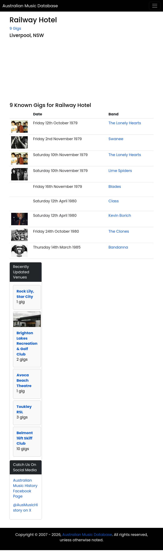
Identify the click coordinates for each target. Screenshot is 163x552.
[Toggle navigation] (155, 6)
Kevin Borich (120, 215)
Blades (115, 186)
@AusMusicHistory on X (25, 507)
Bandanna (118, 247)
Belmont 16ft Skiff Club (25, 438)
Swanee (116, 138)
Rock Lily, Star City (25, 294)
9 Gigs (15, 28)
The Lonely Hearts (125, 123)
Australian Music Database (30, 6)
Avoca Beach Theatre (24, 380)
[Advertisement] (81, 71)
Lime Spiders (120, 170)
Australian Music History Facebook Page (25, 488)
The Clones (119, 231)
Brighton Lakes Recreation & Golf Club (27, 343)
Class (114, 201)
